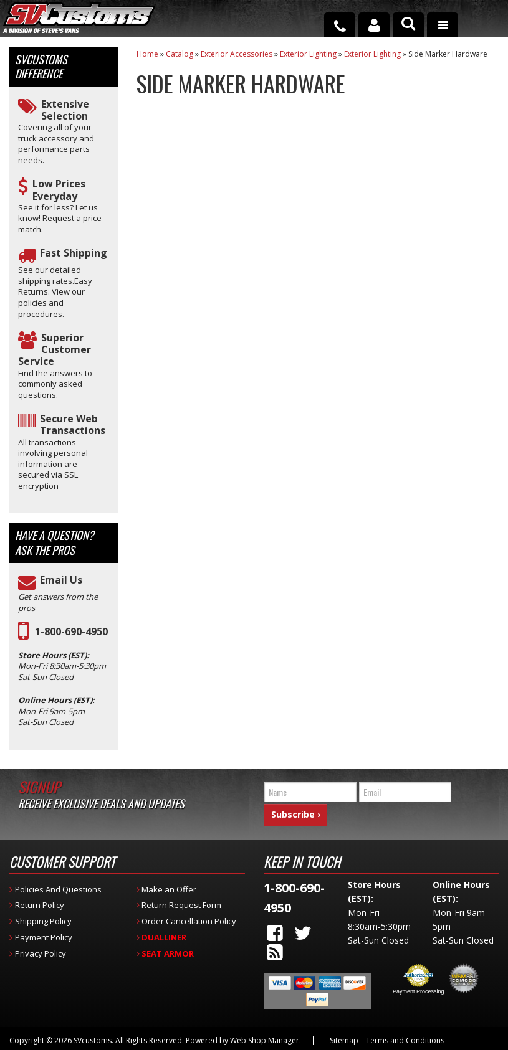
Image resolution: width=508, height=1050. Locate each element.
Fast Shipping (73, 253)
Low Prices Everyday (58, 190)
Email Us (61, 580)
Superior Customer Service (54, 350)
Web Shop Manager (264, 1037)
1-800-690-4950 (71, 632)
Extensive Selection (65, 110)
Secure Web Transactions (72, 425)
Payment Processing (418, 988)
